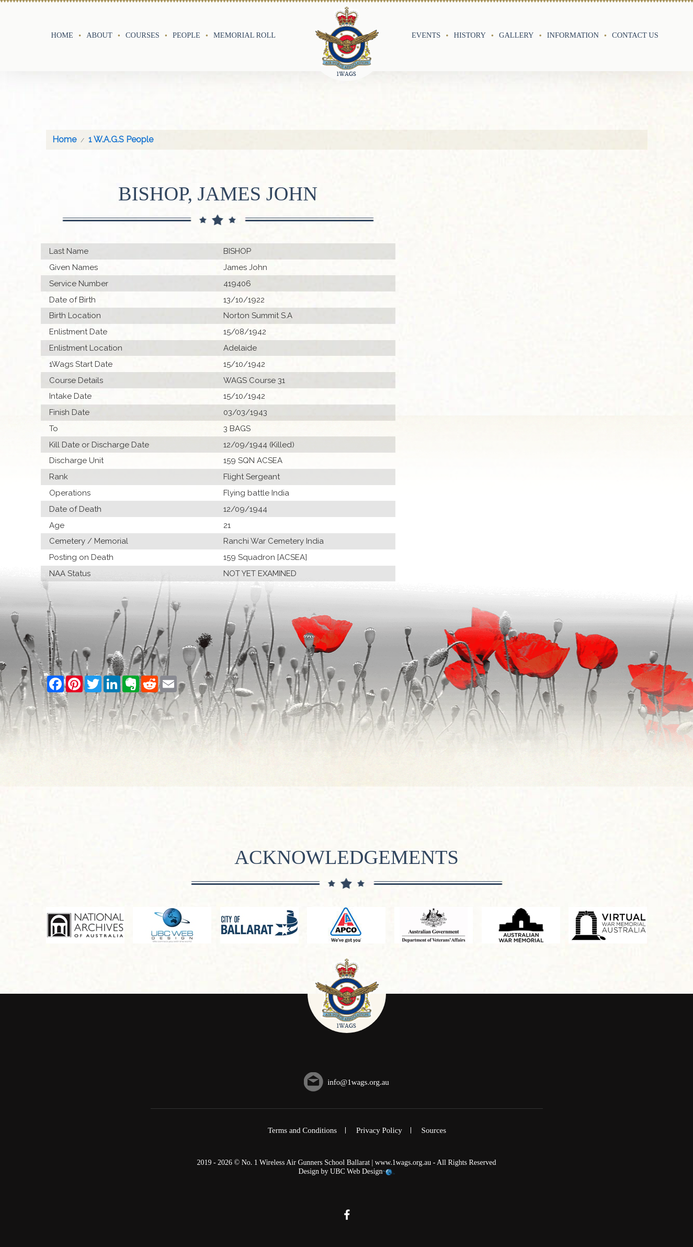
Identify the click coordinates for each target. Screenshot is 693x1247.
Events (426, 35)
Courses (143, 35)
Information (573, 35)
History (470, 35)
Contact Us (635, 35)
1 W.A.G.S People (120, 139)
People (186, 35)
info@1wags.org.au (358, 1082)
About (99, 35)
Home (62, 35)
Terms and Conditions (302, 1130)
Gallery (516, 35)
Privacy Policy (379, 1130)
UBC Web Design (356, 1171)
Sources (434, 1130)
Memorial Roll (244, 35)
